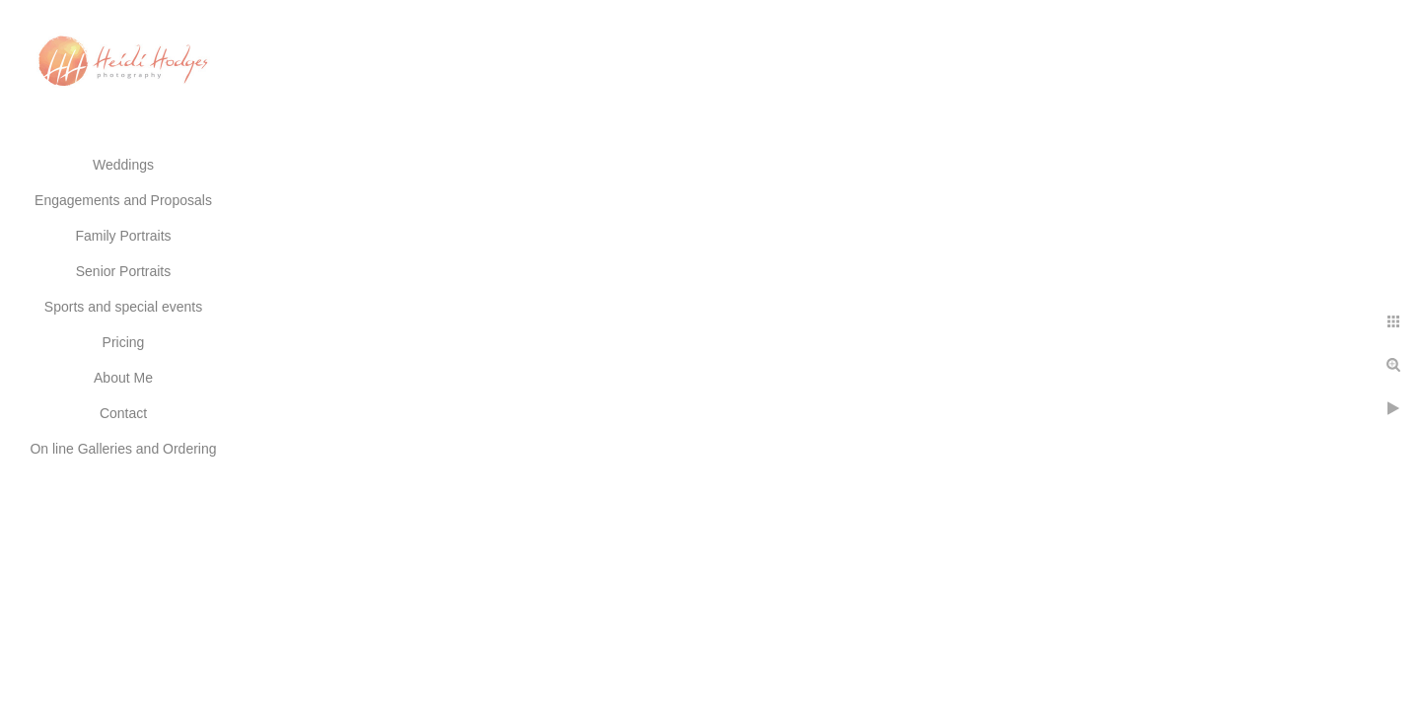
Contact (123, 413)
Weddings (123, 165)
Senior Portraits (123, 271)
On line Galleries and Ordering (123, 449)
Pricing (124, 342)
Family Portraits (123, 236)
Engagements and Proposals (123, 200)
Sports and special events (123, 307)
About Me (123, 378)
